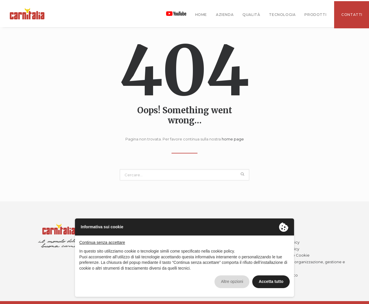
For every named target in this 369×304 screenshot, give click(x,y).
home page (233, 139)
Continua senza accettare (102, 242)
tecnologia (282, 14)
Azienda (225, 14)
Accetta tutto (271, 281)
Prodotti (315, 14)
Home (201, 14)
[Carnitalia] (27, 13)
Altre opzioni (232, 281)
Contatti (351, 14)
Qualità (251, 14)
